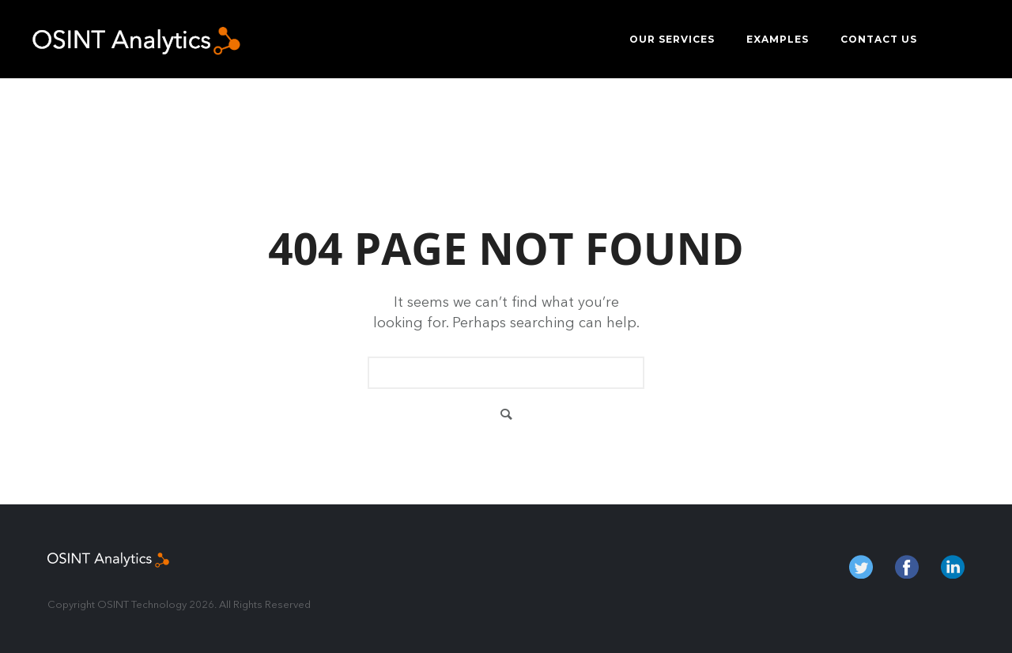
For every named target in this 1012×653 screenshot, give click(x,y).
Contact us (878, 39)
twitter (861, 567)
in (953, 567)
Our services (672, 39)
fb (907, 567)
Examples (777, 39)
